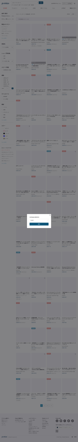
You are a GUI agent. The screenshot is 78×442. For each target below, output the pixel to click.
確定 (39, 224)
